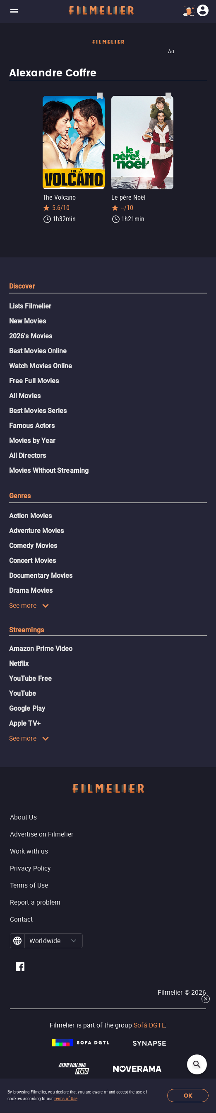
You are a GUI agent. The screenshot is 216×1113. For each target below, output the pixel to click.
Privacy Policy (30, 868)
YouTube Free (30, 678)
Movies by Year (32, 441)
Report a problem (35, 902)
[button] (73, 941)
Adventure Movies (36, 531)
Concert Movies (32, 561)
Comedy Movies (33, 546)
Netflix (19, 664)
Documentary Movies (40, 576)
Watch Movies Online (40, 366)
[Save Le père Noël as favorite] (168, 95)
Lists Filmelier (30, 306)
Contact (21, 919)
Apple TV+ (25, 723)
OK (188, 1096)
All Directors (27, 456)
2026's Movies (30, 336)
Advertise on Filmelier (41, 834)
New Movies (27, 321)
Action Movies (30, 516)
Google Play (27, 708)
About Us (23, 817)
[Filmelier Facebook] (20, 967)
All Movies (25, 396)
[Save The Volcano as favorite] (100, 95)
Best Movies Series (38, 411)
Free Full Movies (34, 381)
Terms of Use (65, 1098)
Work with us (29, 851)
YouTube (22, 693)
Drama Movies (31, 590)
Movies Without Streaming (49, 471)
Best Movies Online (38, 351)
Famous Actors (32, 426)
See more (29, 605)
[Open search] (197, 1064)
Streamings (26, 630)
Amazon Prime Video (40, 649)
